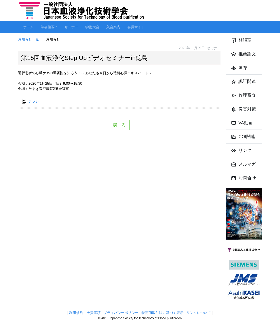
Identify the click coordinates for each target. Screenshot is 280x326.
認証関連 (243, 82)
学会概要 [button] (48, 27)
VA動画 (242, 123)
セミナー (71, 27)
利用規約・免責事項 (85, 313)
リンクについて (198, 313)
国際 (239, 68)
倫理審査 (243, 96)
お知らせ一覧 (28, 39)
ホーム (28, 27)
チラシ (33, 101)
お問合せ (243, 178)
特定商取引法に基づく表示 (163, 313)
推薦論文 (243, 54)
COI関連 (243, 137)
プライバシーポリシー (120, 313)
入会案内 (113, 27)
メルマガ (243, 164)
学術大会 (92, 27)
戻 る (119, 125)
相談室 (241, 40)
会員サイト (136, 27)
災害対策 (243, 109)
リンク (241, 151)
